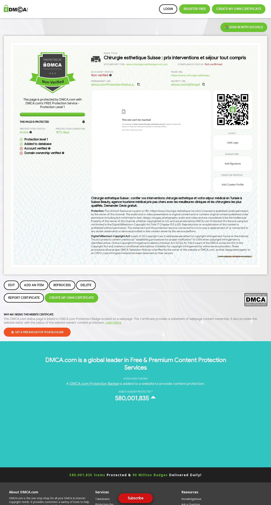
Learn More (113, 323)
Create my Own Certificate (238, 9)
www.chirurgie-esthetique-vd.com (147, 64)
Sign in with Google (244, 27)
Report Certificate (24, 298)
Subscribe (135, 498)
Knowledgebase (191, 499)
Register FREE (194, 9)
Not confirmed (213, 64)
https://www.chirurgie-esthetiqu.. (191, 75)
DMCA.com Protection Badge (94, 383)
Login (168, 9)
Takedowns (102, 499)
